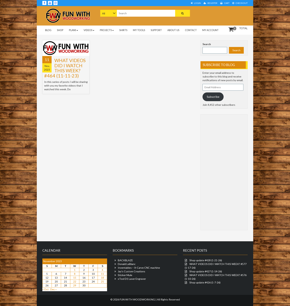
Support (156, 30)
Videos (89, 30)
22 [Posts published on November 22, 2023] (74, 281)
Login (196, 3)
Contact (191, 30)
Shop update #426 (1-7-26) (204, 282)
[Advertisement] (224, 15)
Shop (60, 30)
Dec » (53, 289)
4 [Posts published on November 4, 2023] (102, 269)
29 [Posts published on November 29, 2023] (74, 285)
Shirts (123, 30)
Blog (48, 30)
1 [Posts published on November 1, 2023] (74, 269)
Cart (225, 3)
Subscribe (213, 96)
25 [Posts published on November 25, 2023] (102, 281)
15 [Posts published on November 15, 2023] (74, 277)
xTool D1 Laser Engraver (132, 278)
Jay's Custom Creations (131, 271)
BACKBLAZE (125, 260)
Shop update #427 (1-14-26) (205, 271)
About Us (173, 30)
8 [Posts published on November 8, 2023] (74, 273)
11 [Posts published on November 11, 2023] (102, 273)
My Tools (139, 30)
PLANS (73, 30)
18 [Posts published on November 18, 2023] (102, 277)
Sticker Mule (125, 275)
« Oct (45, 289)
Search (207, 44)
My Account (210, 30)
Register (210, 3)
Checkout (240, 3)
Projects (107, 30)
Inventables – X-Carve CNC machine (139, 267)
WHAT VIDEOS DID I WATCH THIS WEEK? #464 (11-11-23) (65, 68)
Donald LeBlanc (127, 264)
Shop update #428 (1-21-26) (205, 260)
